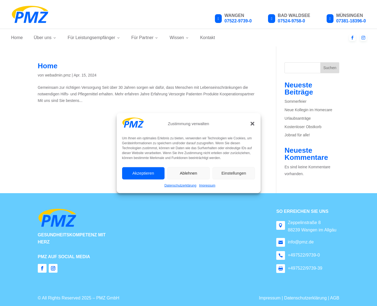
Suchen (329, 68)
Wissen (179, 37)
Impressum (207, 185)
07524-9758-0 (291, 21)
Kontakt (207, 37)
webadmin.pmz (58, 75)
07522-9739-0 (238, 21)
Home (17, 37)
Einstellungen (233, 173)
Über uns (45, 37)
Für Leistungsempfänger (94, 37)
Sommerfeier (295, 101)
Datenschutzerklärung (180, 185)
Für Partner (145, 37)
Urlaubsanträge (297, 118)
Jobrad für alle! (297, 135)
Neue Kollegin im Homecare (308, 110)
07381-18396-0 (351, 21)
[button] (252, 123)
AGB (334, 298)
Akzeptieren (143, 173)
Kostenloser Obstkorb (302, 127)
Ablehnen (188, 173)
